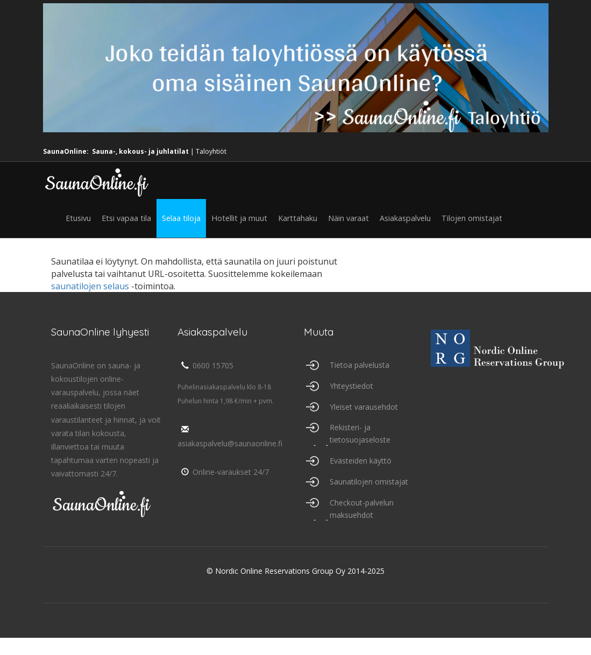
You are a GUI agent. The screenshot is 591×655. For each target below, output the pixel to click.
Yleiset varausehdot (364, 407)
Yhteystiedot (351, 386)
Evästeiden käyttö (360, 460)
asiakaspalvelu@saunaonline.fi (229, 436)
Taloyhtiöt (211, 151)
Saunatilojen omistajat (369, 481)
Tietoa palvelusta (359, 365)
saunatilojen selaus (90, 286)
